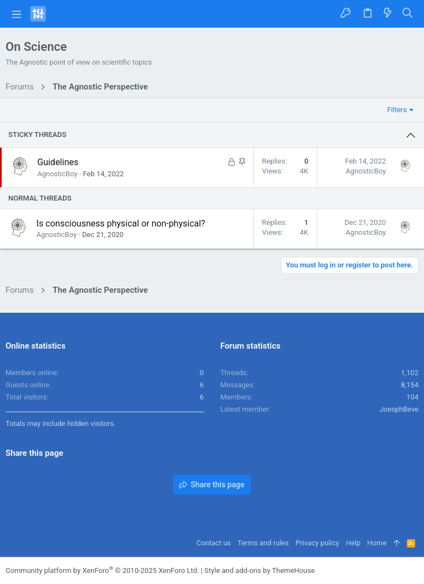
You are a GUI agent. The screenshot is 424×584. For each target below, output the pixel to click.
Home (376, 543)
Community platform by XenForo (102, 570)
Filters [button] (397, 110)
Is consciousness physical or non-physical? (120, 223)
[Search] (407, 14)
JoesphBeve (398, 409)
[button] (17, 14)
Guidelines (58, 162)
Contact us (214, 543)
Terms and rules (263, 543)
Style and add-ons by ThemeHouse (259, 570)
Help (353, 543)
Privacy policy (317, 543)
